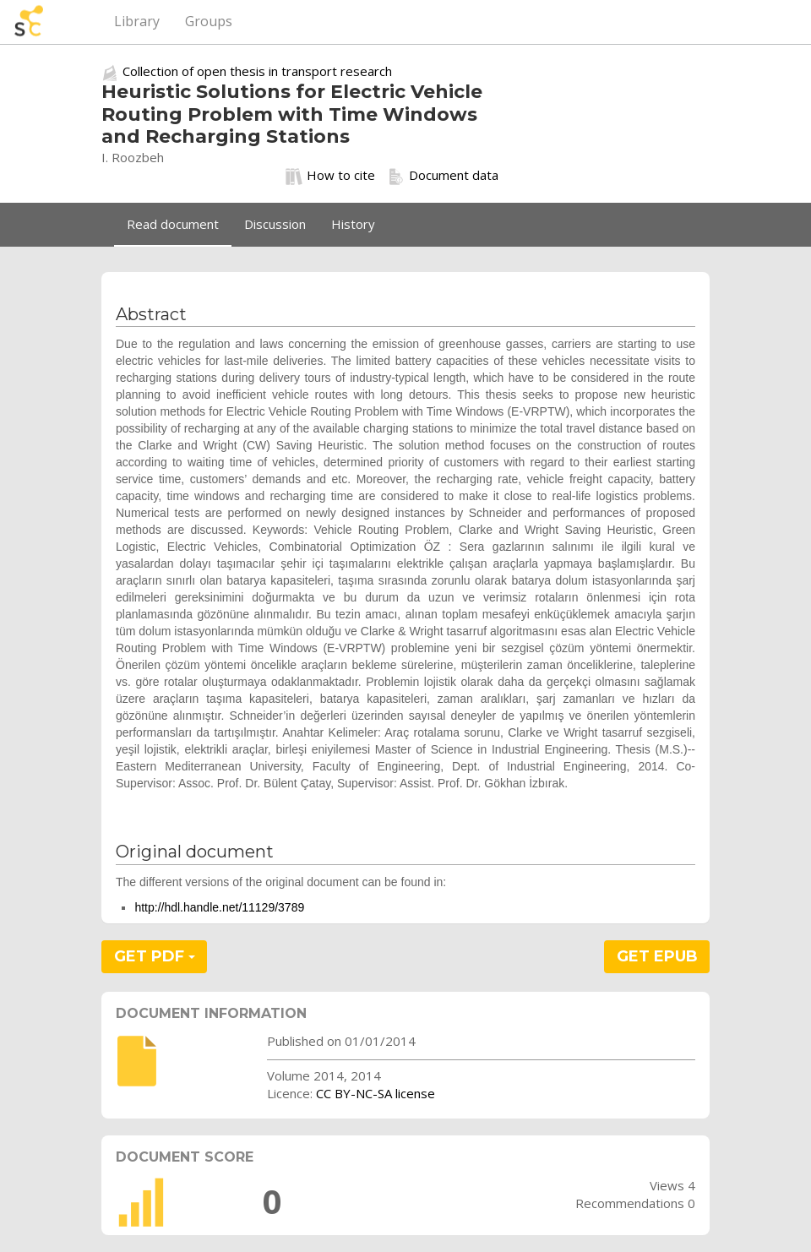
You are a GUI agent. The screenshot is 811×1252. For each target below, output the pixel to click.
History (353, 223)
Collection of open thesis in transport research (257, 71)
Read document (173, 223)
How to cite (330, 175)
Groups (208, 21)
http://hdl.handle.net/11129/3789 (219, 907)
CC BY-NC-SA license (375, 1093)
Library (137, 21)
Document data (443, 175)
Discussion (275, 223)
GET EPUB (657, 956)
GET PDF (154, 956)
